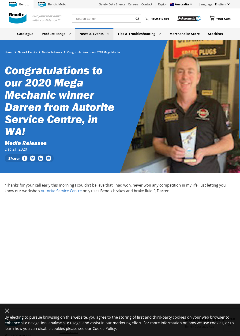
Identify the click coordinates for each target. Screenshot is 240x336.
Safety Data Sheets (112, 4)
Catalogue (25, 33)
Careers (133, 4)
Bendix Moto (52, 4)
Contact (146, 4)
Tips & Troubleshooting (139, 33)
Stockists (215, 33)
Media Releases (52, 52)
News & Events (94, 33)
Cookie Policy (104, 328)
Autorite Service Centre (61, 190)
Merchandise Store (184, 33)
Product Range (56, 33)
